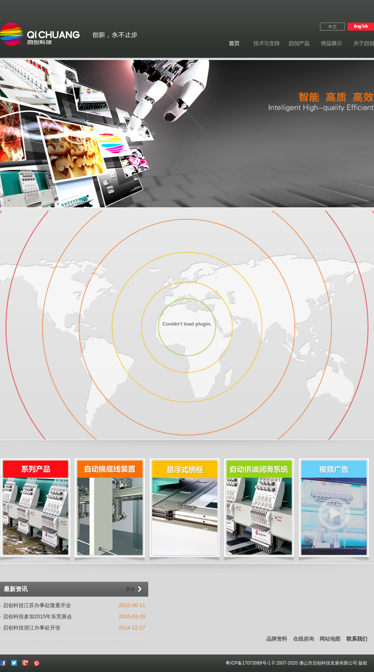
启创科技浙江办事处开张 (31, 628)
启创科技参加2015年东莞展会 (37, 616)
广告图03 (187, 133)
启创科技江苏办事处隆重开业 (37, 605)
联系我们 (356, 639)
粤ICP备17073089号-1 (248, 663)
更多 (130, 589)
